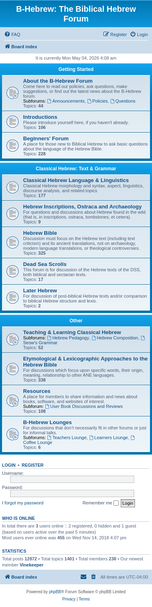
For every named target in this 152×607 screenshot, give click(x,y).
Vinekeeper (31, 564)
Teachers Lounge (66, 437)
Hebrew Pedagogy (68, 337)
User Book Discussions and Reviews (84, 406)
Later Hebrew (40, 290)
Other (75, 321)
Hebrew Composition (115, 337)
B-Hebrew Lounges (47, 422)
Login (8, 465)
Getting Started (76, 69)
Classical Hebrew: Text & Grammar (76, 169)
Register (33, 465)
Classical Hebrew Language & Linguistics (76, 180)
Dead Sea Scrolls (44, 264)
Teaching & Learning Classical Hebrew (72, 332)
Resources (36, 391)
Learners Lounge (108, 437)
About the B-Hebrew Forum (57, 81)
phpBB (55, 592)
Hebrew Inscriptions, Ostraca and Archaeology (82, 207)
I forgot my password (22, 502)
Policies (97, 101)
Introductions (40, 117)
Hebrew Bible (40, 233)
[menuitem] (12, 34)
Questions (122, 101)
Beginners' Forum (46, 138)
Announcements (65, 101)
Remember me (101, 503)
